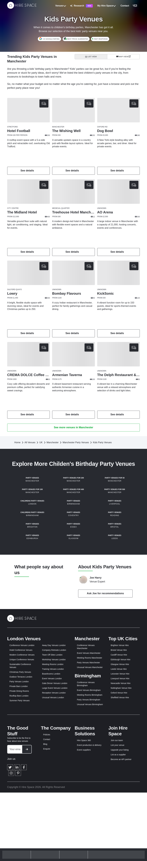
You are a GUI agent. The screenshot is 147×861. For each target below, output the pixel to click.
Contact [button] (46, 842)
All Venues (30, 442)
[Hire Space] (21, 7)
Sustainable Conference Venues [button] (20, 768)
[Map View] (123, 56)
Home (17, 442)
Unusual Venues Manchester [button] (90, 770)
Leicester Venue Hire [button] (120, 776)
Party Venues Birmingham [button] (88, 802)
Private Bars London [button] (18, 789)
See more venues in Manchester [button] (73, 427)
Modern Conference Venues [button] (21, 757)
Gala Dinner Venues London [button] (54, 786)
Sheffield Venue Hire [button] (120, 800)
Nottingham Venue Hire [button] (121, 791)
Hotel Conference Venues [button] (20, 753)
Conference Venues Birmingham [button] (86, 786)
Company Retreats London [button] (54, 753)
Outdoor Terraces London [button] (20, 779)
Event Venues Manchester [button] (88, 756)
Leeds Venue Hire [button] (119, 772)
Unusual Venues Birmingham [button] (90, 807)
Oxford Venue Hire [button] (119, 795)
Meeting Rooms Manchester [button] (89, 760)
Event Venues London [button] (52, 781)
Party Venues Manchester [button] (88, 765)
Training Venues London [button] (53, 772)
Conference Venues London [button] (21, 748)
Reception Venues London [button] (54, 795)
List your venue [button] (117, 848)
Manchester (53, 442)
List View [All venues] (91, 57)
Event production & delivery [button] (89, 848)
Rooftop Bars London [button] (18, 798)
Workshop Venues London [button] (54, 762)
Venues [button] (60, 5)
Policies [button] (46, 837)
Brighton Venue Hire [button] (120, 748)
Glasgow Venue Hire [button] (120, 767)
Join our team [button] (117, 843)
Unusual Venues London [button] (53, 800)
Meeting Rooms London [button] (52, 767)
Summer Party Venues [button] (19, 803)
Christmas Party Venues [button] (20, 775)
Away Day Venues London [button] (54, 748)
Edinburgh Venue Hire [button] (120, 762)
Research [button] (81, 5)
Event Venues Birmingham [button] (89, 793)
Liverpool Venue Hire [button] (120, 781)
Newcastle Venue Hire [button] (120, 786)
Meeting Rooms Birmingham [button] (89, 798)
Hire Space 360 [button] (84, 843)
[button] (129, 6)
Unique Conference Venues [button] (21, 762)
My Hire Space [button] (106, 5)
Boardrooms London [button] (51, 776)
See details (29, 170)
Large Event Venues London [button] (54, 791)
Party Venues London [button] (19, 784)
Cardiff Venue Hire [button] (119, 757)
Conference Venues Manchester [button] (86, 749)
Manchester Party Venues (76, 442)
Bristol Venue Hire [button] (119, 753)
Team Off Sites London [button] (52, 757)
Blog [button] (45, 847)
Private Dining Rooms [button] (19, 794)
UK (40, 442)
